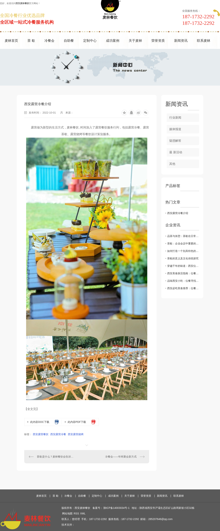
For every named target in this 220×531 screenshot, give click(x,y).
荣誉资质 (158, 41)
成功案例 (112, 41)
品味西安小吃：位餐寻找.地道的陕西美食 (183, 280)
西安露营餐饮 (40, 434)
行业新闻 (175, 117)
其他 (172, 163)
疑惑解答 (175, 140)
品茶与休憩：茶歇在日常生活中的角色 (183, 236)
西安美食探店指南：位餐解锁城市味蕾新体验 (183, 273)
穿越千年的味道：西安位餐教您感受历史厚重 (183, 265)
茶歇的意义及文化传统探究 (183, 258)
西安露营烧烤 (76, 434)
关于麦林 (135, 41)
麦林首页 (11, 41)
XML (83, 513)
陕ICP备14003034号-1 (116, 507)
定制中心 (90, 41)
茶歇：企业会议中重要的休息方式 (183, 243)
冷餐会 (49, 41)
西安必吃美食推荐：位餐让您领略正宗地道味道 (183, 288)
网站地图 (67, 513)
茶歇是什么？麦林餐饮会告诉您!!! (55, 456)
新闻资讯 (181, 41)
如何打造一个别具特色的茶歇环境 (183, 250)
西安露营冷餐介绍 (177, 213)
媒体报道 (175, 129)
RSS (76, 513)
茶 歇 (31, 41)
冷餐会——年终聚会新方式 (120, 456)
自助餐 (69, 41)
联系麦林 (203, 41)
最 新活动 (175, 152)
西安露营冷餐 (58, 434)
